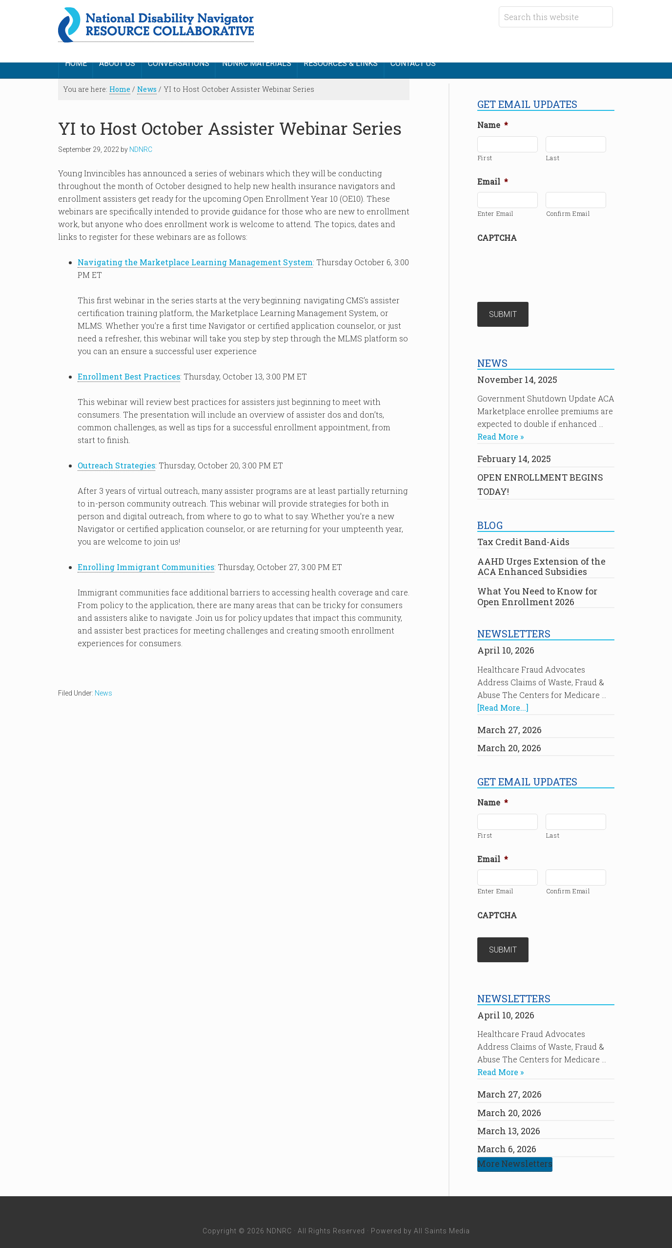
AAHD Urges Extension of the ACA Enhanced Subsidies (541, 554)
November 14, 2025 (517, 367)
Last (553, 152)
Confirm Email (568, 207)
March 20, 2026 (509, 735)
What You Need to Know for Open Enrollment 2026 (537, 584)
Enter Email (496, 207)
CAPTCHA (497, 231)
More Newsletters (514, 1146)
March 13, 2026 (508, 1113)
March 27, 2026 (509, 717)
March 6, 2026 (506, 1131)
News (103, 687)
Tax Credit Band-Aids (523, 530)
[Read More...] (503, 695)
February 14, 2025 (514, 447)
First (485, 152)
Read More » (500, 425)
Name (492, 119)
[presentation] (551, 261)
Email (492, 176)
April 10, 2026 (505, 638)
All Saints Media (442, 1213)
